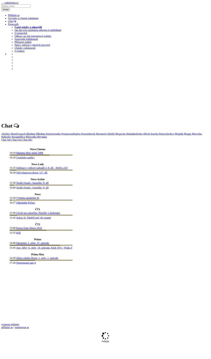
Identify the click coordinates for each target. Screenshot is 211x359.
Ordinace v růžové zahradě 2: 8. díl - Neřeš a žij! (42, 167)
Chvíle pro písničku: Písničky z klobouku (38, 213)
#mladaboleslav (134, 133)
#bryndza (42, 136)
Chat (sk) (6, 139)
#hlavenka (31, 136)
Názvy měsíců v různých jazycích (32, 45)
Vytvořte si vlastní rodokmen (23, 18)
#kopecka (120, 133)
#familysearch (18, 133)
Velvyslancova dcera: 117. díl (31, 172)
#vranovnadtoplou (71, 133)
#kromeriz (101, 133)
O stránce (20, 51)
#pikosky (6, 136)
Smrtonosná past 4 (26, 262)
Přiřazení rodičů (23, 42)
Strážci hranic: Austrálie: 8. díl (32, 182)
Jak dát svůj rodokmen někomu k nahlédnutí (38, 30)
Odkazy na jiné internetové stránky (33, 36)
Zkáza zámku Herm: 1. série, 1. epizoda (37, 258)
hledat (6, 9)
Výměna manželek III (27, 198)
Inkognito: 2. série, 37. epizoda (32, 243)
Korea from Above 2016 (29, 228)
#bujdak (179, 133)
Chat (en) (17, 139)
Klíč (18, 232)
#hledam (41, 133)
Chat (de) (27, 139)
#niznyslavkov (167, 133)
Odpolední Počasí (25, 202)
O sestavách (21, 33)
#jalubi (111, 133)
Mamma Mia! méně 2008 (29, 152)
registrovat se (22, 327)
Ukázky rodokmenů (25, 48)
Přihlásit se (14, 15)
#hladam (31, 133)
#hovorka (197, 133)
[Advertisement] (105, 96)
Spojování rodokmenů (26, 39)
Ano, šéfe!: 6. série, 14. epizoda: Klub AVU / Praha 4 (44, 247)
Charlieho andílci (25, 157)
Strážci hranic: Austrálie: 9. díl (32, 187)
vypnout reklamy (10, 324)
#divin (147, 133)
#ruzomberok (88, 133)
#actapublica (19, 136)
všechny (6, 133)
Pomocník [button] (13, 24)
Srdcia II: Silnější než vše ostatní (33, 217)
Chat (12, 21)
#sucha (155, 133)
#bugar (188, 133)
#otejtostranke (53, 133)
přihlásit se (7, 327)
